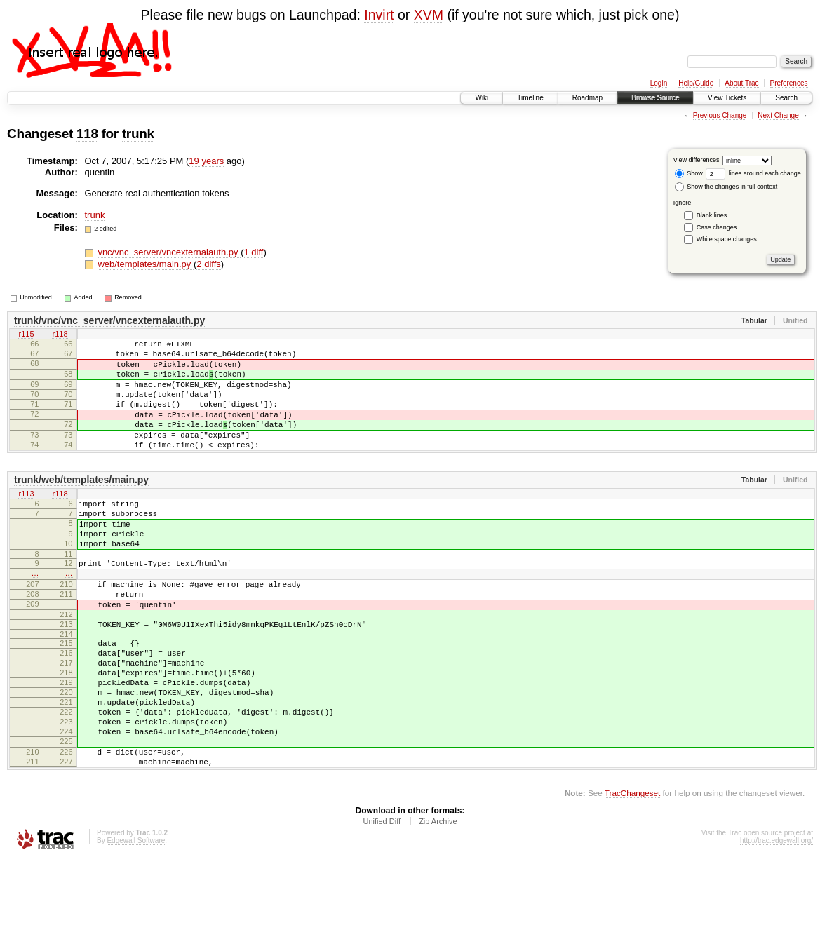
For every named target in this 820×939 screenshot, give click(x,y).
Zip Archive (438, 901)
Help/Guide (695, 83)
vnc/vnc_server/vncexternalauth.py (169, 252)
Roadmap (587, 98)
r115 (26, 335)
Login (658, 83)
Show (689, 173)
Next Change (778, 115)
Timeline (530, 98)
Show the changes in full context (726, 186)
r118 (59, 335)
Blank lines (712, 215)
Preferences (789, 83)
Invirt (379, 14)
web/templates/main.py (146, 264)
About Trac (741, 83)
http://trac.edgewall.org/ (776, 920)
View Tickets (727, 98)
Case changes (717, 227)
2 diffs (208, 264)
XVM (428, 14)
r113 (26, 519)
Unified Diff (382, 901)
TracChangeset (632, 872)
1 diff (254, 252)
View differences (696, 159)
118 (87, 133)
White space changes (727, 239)
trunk (138, 133)
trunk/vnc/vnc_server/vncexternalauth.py (109, 320)
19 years (206, 161)
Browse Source (655, 98)
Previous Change (720, 115)
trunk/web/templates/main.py (81, 505)
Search (786, 98)
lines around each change (753, 173)
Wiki (481, 98)
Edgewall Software (136, 920)
